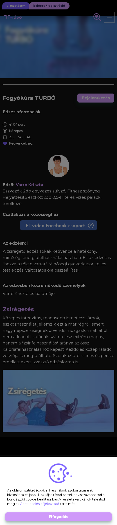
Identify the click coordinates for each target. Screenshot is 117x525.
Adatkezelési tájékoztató (40, 504)
